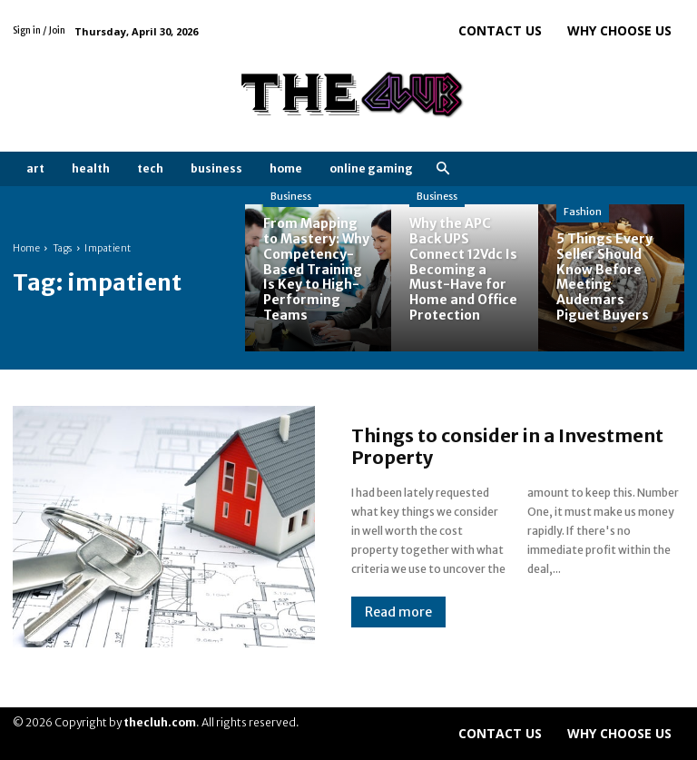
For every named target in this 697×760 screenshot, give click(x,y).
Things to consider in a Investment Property (507, 446)
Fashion (583, 211)
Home (26, 248)
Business (290, 196)
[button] (442, 169)
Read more (398, 612)
